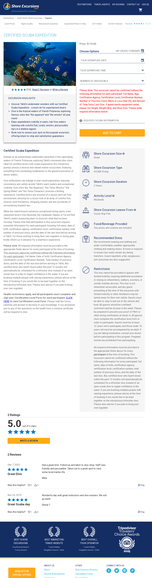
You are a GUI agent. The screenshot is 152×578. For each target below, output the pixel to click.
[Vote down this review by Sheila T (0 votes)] (36, 512)
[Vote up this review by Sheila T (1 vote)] (30, 512)
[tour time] (112, 71)
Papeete (48, 18)
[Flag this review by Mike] (141, 485)
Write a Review (60, 89)
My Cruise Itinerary (128, 51)
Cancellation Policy (84, 574)
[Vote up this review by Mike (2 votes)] (30, 485)
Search (147, 10)
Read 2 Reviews (40, 89)
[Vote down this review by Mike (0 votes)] (36, 485)
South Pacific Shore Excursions (30, 18)
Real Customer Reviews (86, 570)
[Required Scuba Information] (113, 120)
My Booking (118, 4)
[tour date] (112, 60)
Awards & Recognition (54, 574)
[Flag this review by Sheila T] (141, 512)
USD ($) (145, 4)
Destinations (84, 4)
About (47, 570)
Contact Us (133, 4)
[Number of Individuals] (112, 81)
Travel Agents (102, 4)
